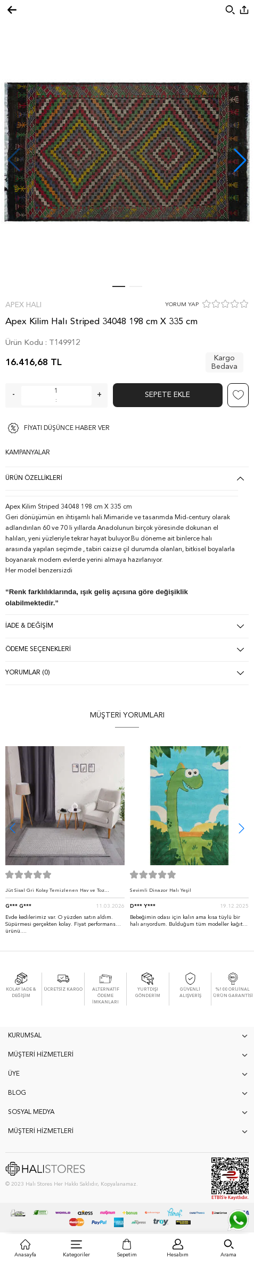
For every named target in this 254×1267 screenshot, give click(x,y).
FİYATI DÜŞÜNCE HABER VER (67, 428)
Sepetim (127, 1254)
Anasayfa (25, 1254)
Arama (228, 1254)
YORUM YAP (182, 305)
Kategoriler (76, 1254)
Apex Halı (23, 305)
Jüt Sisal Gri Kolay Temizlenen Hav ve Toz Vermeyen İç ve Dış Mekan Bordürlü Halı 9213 (60, 893)
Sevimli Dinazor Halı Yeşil (160, 890)
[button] (240, 160)
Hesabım (178, 1254)
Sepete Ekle (167, 395)
